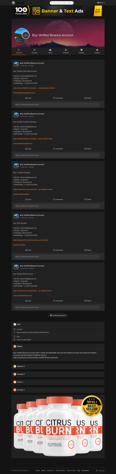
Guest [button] (101, 2)
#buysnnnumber (19, 245)
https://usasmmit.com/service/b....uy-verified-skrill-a (32, 291)
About (43, 470)
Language (100, 470)
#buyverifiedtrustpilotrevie (23, 143)
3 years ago (23, 65)
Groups (20, 390)
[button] (62, 3)
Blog (78, 470)
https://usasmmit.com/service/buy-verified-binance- (33, 332)
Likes (19, 382)
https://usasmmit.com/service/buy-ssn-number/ (30, 240)
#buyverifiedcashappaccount (24, 93)
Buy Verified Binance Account (52, 35)
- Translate (30, 65)
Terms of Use (71, 470)
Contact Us (50, 470)
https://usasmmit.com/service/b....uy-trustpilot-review (33, 189)
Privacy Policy (60, 470)
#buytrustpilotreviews (21, 194)
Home (38, 470)
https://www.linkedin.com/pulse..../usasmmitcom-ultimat (34, 88)
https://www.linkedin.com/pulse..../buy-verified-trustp (32, 139)
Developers (85, 470)
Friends (20, 374)
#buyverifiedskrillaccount (22, 296)
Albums (20, 366)
